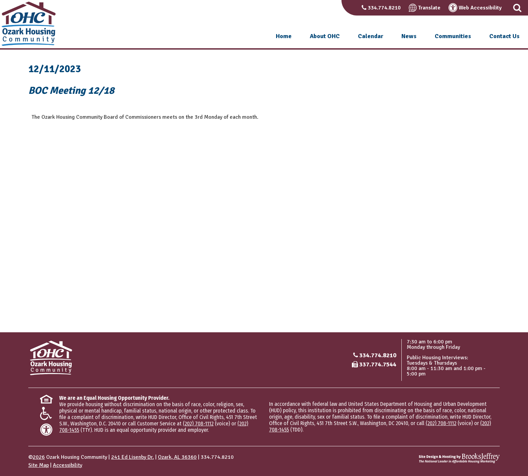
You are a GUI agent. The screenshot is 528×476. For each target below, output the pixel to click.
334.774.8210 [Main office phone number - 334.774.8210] (377, 355)
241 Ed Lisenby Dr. (132, 457)
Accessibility (67, 465)
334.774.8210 (384, 7)
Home (284, 36)
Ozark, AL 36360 (177, 457)
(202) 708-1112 (198, 423)
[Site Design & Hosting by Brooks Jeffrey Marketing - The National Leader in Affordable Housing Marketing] (459, 458)
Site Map (38, 465)
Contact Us (504, 36)
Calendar (370, 36)
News (409, 36)
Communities (453, 36)
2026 (39, 457)
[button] (517, 8)
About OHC (325, 36)
